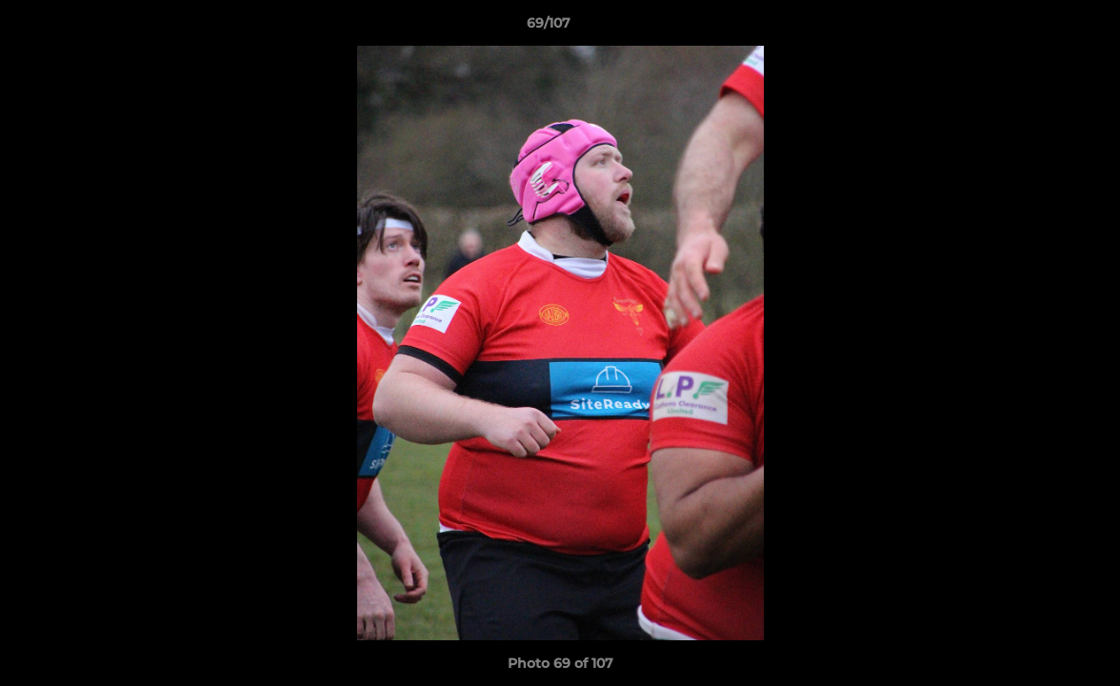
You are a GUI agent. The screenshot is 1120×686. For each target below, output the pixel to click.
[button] (1040, 27)
